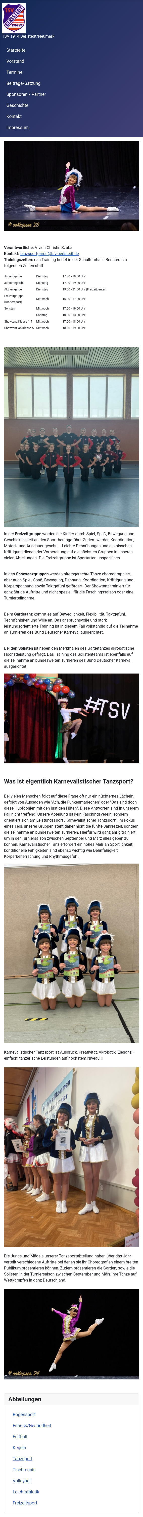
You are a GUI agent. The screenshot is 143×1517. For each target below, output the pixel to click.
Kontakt (14, 116)
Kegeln (19, 1447)
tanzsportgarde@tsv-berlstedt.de (49, 253)
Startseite (16, 50)
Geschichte (18, 105)
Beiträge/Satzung (24, 83)
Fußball (20, 1436)
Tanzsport (23, 1458)
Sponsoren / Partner (26, 94)
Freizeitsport (25, 1502)
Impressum (18, 127)
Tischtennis (24, 1469)
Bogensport (24, 1414)
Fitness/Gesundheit (32, 1425)
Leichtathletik (26, 1491)
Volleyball (22, 1480)
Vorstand (15, 61)
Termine (15, 72)
